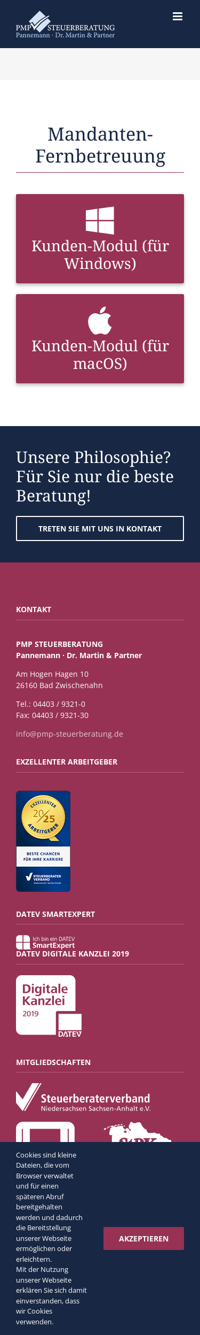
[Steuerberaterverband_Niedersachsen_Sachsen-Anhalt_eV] (83, 1087)
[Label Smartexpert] (45, 938)
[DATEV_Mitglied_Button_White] (45, 1125)
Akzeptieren (144, 1238)
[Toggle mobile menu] (178, 16)
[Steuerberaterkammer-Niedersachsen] (137, 1125)
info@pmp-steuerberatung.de (69, 734)
